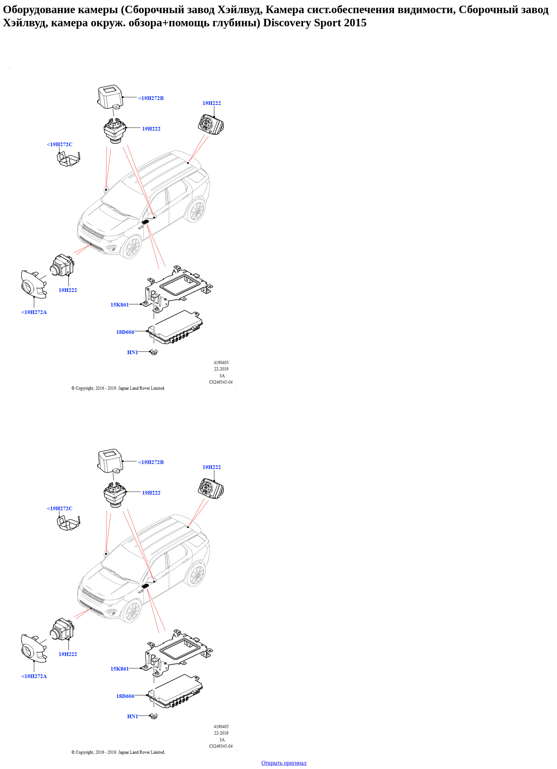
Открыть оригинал (284, 763)
